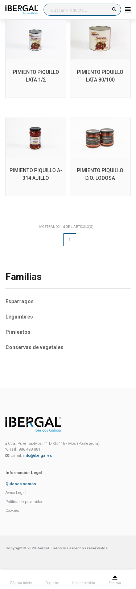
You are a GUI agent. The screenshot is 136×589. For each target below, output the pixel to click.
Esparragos (19, 301)
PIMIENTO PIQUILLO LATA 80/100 (100, 76)
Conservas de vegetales (34, 347)
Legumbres (19, 317)
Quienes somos (20, 484)
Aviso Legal (15, 492)
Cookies (12, 510)
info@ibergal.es (37, 455)
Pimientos (17, 332)
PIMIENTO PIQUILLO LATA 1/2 (36, 76)
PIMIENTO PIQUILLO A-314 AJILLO (35, 174)
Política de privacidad (24, 501)
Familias (23, 277)
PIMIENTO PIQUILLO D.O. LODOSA (100, 174)
